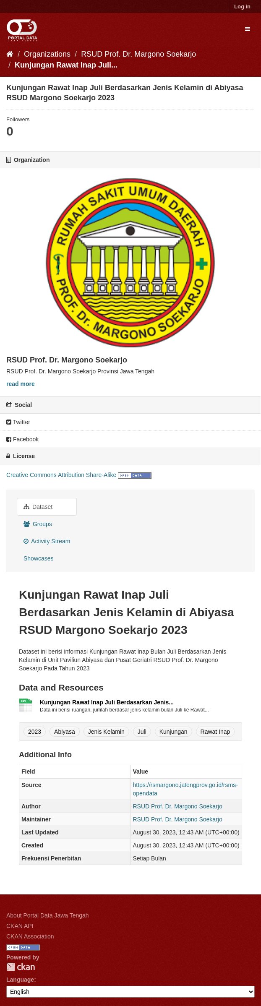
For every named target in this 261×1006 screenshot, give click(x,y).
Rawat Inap (215, 731)
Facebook (22, 439)
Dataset (37, 506)
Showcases (38, 558)
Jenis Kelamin (106, 731)
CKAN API (20, 926)
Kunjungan (173, 731)
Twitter (18, 422)
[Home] (9, 54)
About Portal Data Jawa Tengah (47, 915)
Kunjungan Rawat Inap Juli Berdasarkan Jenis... (107, 702)
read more (20, 384)
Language (20, 979)
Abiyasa (64, 731)
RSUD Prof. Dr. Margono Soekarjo (138, 54)
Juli (142, 731)
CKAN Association (30, 936)
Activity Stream (46, 541)
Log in (242, 6)
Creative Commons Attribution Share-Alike (61, 475)
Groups (37, 524)
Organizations (47, 54)
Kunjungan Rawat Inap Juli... (66, 65)
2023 (34, 731)
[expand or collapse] (247, 29)
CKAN (20, 966)
